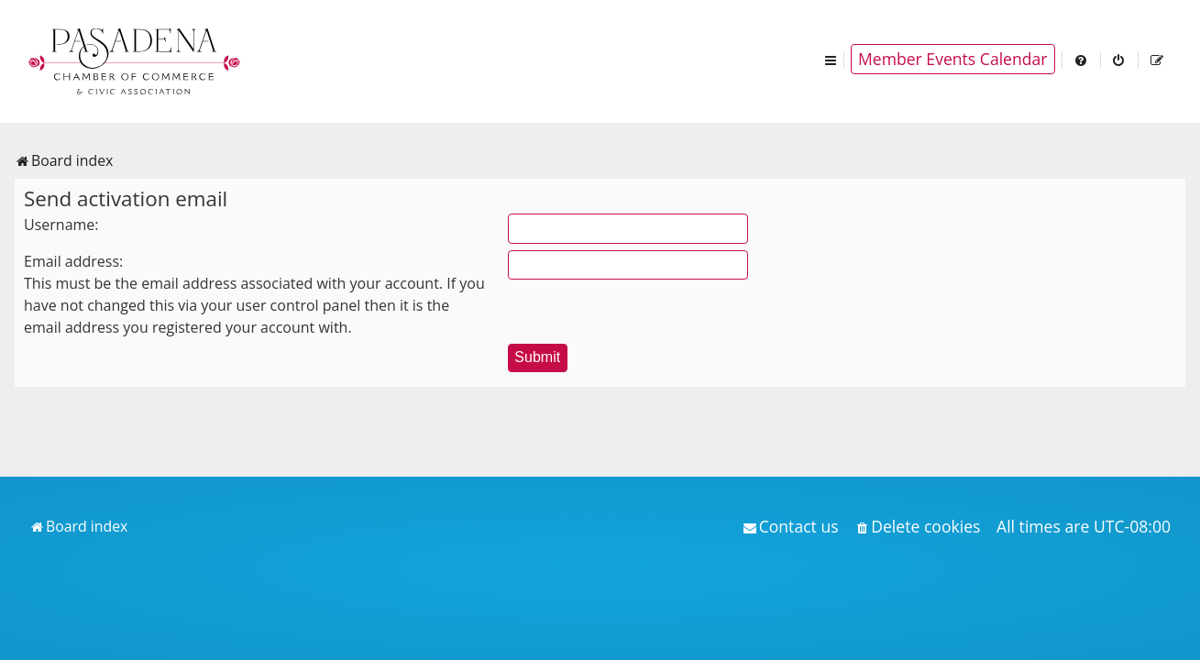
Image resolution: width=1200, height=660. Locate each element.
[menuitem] (1081, 59)
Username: (61, 224)
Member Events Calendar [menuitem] (953, 59)
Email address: (73, 261)
